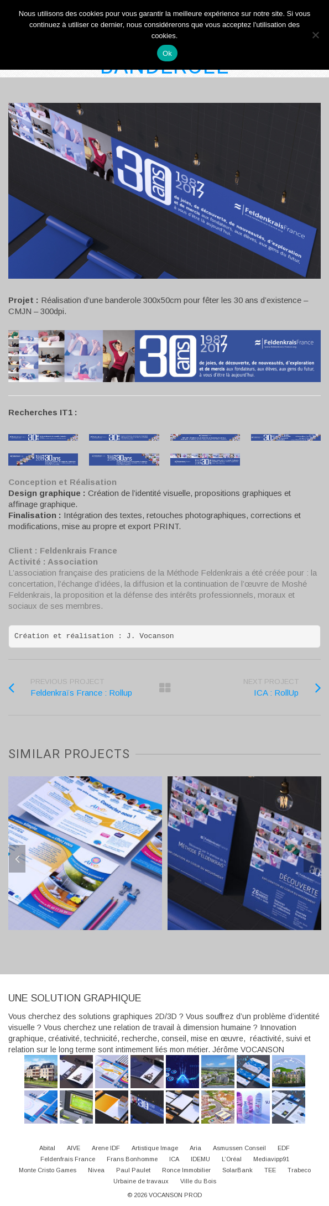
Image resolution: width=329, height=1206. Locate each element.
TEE (270, 1170)
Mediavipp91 (271, 1159)
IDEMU (200, 1159)
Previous (17, 859)
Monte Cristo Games (47, 1170)
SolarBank (237, 1170)
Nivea (96, 1170)
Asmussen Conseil (239, 1148)
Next (312, 859)
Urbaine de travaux (141, 1181)
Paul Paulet (133, 1170)
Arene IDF (106, 1148)
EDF (284, 1148)
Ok (167, 53)
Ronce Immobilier (186, 1170)
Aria (195, 1148)
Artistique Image (155, 1148)
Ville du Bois (198, 1181)
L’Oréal (232, 1159)
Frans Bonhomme (132, 1159)
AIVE (73, 1148)
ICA (174, 1159)
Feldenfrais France (67, 1159)
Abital (47, 1148)
